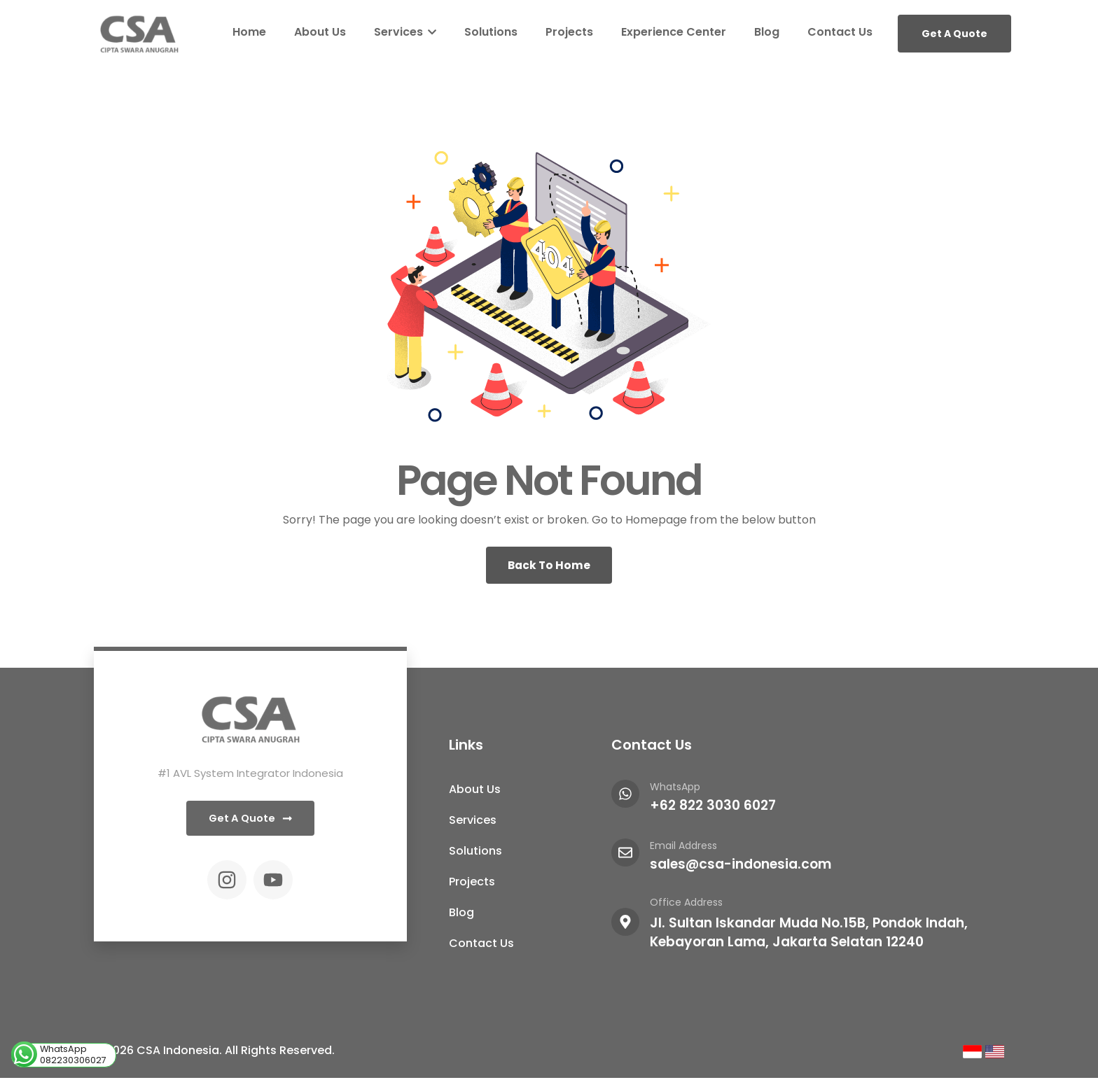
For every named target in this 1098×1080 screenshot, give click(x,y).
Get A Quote (954, 34)
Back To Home (549, 566)
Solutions (490, 32)
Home (249, 32)
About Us (320, 32)
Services (405, 32)
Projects (569, 32)
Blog (766, 32)
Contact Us (840, 32)
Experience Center (673, 32)
